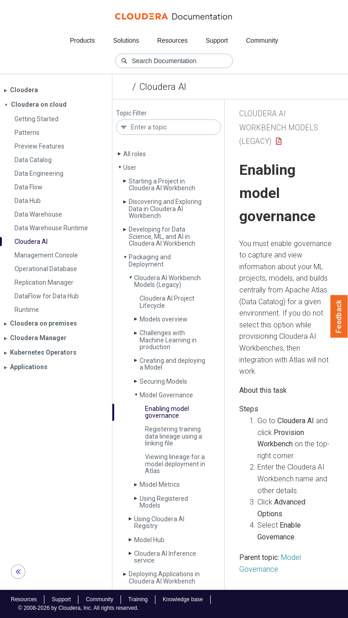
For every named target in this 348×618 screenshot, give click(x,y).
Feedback (339, 316)
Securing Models (163, 381)
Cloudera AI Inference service (165, 557)
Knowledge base (183, 599)
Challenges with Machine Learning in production (168, 340)
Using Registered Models (164, 502)
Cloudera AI (163, 86)
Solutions (126, 40)
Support (217, 40)
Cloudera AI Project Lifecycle (167, 302)
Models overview (164, 319)
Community (262, 40)
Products (82, 40)
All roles (134, 154)
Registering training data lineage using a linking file (173, 436)
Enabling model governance (167, 412)
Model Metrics (160, 484)
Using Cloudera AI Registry (159, 522)
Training (138, 599)
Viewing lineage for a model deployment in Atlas (175, 464)
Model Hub (149, 540)
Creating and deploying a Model (172, 364)
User (129, 167)
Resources (172, 40)
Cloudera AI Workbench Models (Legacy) (167, 281)
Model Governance (166, 395)
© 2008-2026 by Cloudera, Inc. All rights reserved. (78, 608)
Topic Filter (131, 113)
